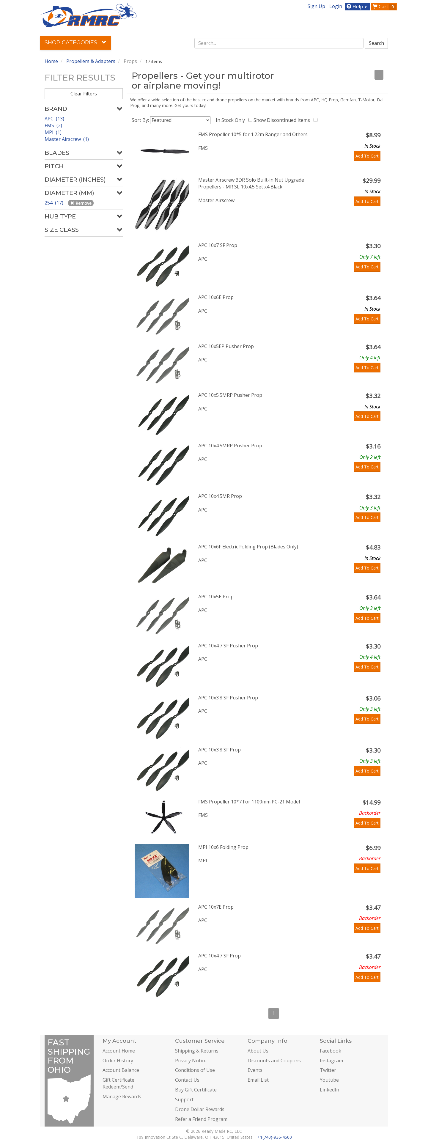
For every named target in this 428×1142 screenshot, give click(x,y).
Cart (384, 6)
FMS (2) (53, 125)
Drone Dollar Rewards (199, 1109)
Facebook (330, 1050)
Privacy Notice (191, 1060)
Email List (258, 1080)
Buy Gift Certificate (196, 1089)
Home (51, 61)
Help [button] (358, 6)
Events (255, 1070)
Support (184, 1099)
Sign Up (316, 6)
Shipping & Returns (196, 1050)
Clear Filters (83, 93)
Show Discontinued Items (283, 120)
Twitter (328, 1070)
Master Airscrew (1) (67, 139)
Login (335, 6)
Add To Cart (367, 156)
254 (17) (54, 202)
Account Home (119, 1050)
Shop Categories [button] (75, 42)
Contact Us (187, 1080)
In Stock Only (231, 120)
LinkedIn (329, 1089)
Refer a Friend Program (201, 1119)
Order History (118, 1060)
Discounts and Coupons (274, 1060)
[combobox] (279, 43)
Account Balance (121, 1070)
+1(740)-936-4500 (274, 1137)
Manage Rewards (122, 1096)
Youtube (329, 1080)
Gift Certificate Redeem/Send (118, 1083)
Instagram (331, 1060)
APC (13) (54, 118)
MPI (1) (53, 132)
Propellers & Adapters (90, 61)
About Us (258, 1050)
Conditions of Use (195, 1070)
